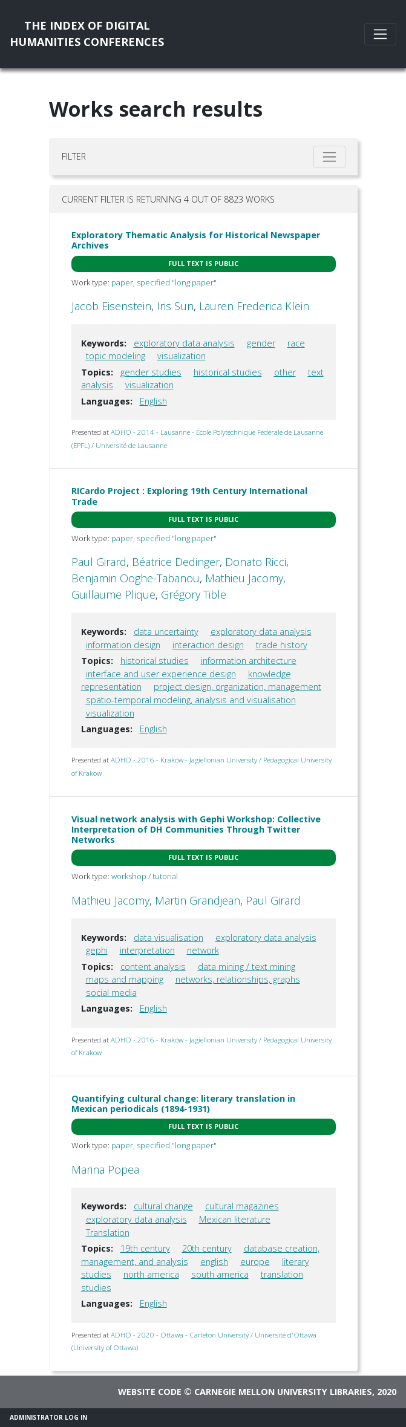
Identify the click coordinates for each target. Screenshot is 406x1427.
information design (123, 645)
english (214, 1261)
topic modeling (115, 356)
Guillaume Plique (113, 594)
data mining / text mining (246, 966)
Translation (107, 1232)
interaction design (208, 645)
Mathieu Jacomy (244, 578)
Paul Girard (98, 561)
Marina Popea (105, 1169)
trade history (281, 645)
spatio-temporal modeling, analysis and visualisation (191, 700)
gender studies (151, 372)
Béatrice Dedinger (176, 561)
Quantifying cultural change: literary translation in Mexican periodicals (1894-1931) (183, 1103)
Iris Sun (175, 306)
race (296, 343)
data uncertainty (166, 631)
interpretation (147, 950)
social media (111, 992)
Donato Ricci (255, 561)
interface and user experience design (161, 674)
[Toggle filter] (329, 157)
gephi (97, 950)
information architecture (248, 660)
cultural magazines (242, 1206)
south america (220, 1274)
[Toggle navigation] (380, 34)
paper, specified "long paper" (164, 282)
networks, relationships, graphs (237, 979)
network (203, 950)
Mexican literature (234, 1219)
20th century (207, 1248)
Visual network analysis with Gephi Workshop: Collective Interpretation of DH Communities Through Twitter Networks (196, 829)
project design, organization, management (237, 686)
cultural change (163, 1206)
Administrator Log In (48, 1417)
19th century (145, 1248)
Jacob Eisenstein (111, 306)
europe (255, 1261)
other (285, 372)
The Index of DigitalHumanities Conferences (87, 33)
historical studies (228, 372)
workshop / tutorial (144, 876)
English (153, 401)
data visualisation (168, 937)
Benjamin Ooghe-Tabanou (135, 578)
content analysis (153, 966)
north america (151, 1274)
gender (261, 343)
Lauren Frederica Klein (254, 306)
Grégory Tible (193, 594)
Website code (150, 1391)
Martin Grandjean (197, 900)
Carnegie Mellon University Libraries (283, 1391)
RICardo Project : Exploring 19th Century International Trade (189, 496)
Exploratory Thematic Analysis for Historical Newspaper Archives (195, 240)
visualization (181, 356)
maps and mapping (124, 979)
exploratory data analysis (184, 343)
